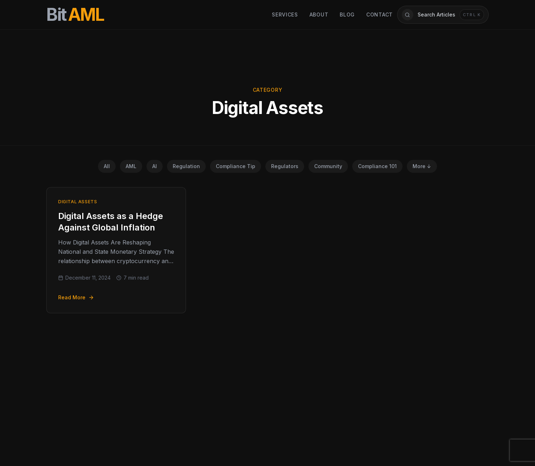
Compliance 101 (377, 166)
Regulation (186, 166)
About (319, 14)
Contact (379, 14)
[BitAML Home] (75, 14)
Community (328, 166)
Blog (347, 14)
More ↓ (422, 166)
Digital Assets (77, 201)
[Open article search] (443, 15)
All (107, 166)
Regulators (284, 166)
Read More (76, 297)
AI (154, 166)
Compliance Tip (235, 166)
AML (131, 166)
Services (285, 14)
